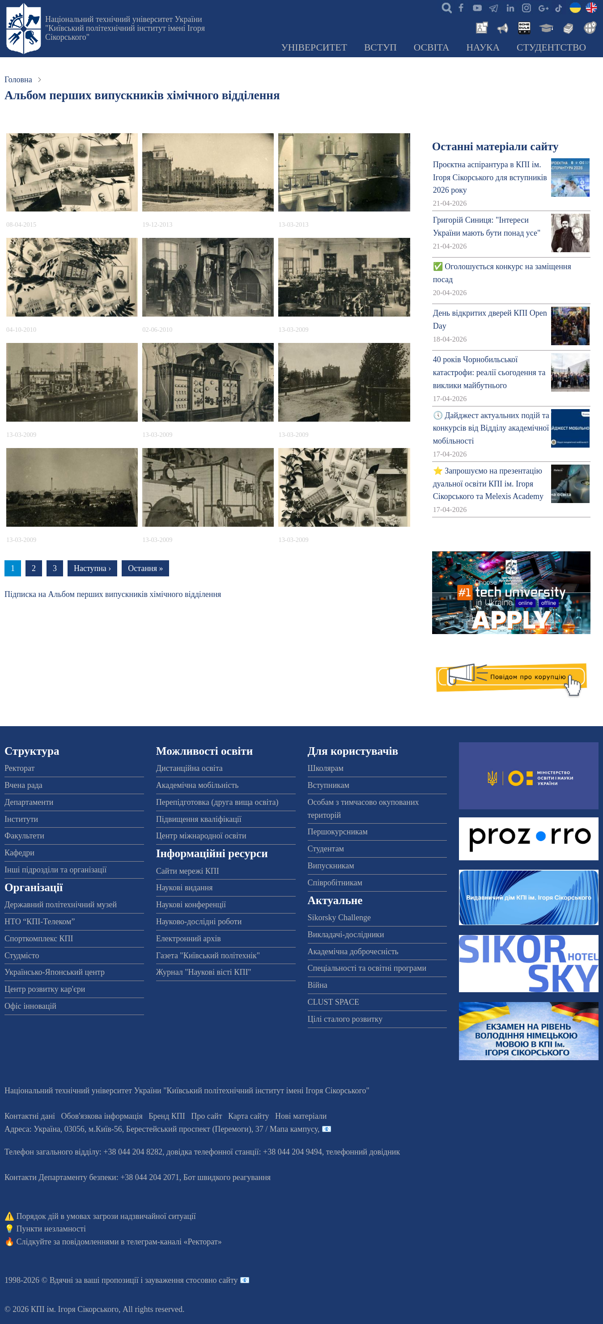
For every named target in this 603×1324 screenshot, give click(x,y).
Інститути (21, 819)
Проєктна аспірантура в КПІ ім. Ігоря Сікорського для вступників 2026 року (490, 177)
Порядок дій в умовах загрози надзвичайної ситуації (106, 1216)
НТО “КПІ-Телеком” (39, 921)
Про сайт (206, 1116)
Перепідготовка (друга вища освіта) (217, 802)
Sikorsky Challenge (339, 917)
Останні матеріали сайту (495, 146)
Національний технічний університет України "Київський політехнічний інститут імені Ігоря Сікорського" (125, 28)
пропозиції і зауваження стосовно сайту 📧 (176, 1280)
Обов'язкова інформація (102, 1116)
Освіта (432, 47)
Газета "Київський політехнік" (208, 955)
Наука (483, 47)
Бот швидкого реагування (227, 1177)
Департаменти (28, 802)
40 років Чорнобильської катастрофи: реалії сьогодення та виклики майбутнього (489, 372)
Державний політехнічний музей (60, 904)
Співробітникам (335, 882)
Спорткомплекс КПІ (38, 938)
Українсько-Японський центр (54, 972)
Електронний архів (188, 938)
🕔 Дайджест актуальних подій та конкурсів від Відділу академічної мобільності (491, 428)
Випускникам (331, 865)
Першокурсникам (338, 831)
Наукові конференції (191, 904)
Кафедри (19, 852)
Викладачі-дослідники (346, 934)
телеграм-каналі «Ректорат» (174, 1241)
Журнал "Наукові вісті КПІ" (203, 972)
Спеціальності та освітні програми (367, 968)
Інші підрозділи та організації (55, 869)
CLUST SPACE (334, 1002)
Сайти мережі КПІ (187, 871)
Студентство (551, 47)
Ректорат (19, 768)
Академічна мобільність (197, 785)
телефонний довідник (363, 1151)
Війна (317, 985)
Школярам (326, 768)
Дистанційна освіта (189, 768)
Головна (18, 79)
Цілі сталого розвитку (345, 1019)
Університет (314, 47)
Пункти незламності (51, 1228)
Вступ (380, 47)
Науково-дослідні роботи (199, 921)
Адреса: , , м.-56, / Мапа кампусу (161, 1129)
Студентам (326, 848)
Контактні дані (29, 1116)
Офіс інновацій (30, 1006)
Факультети (24, 835)
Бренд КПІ (167, 1116)
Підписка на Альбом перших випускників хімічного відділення (112, 594)
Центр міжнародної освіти (201, 835)
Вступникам (328, 785)
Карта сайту (248, 1116)
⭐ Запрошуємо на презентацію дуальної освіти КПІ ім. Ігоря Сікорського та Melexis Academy (488, 483)
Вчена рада (23, 785)
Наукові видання (184, 887)
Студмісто (21, 955)
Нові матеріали (301, 1116)
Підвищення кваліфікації (199, 819)
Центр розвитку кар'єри (44, 989)
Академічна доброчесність (353, 951)
